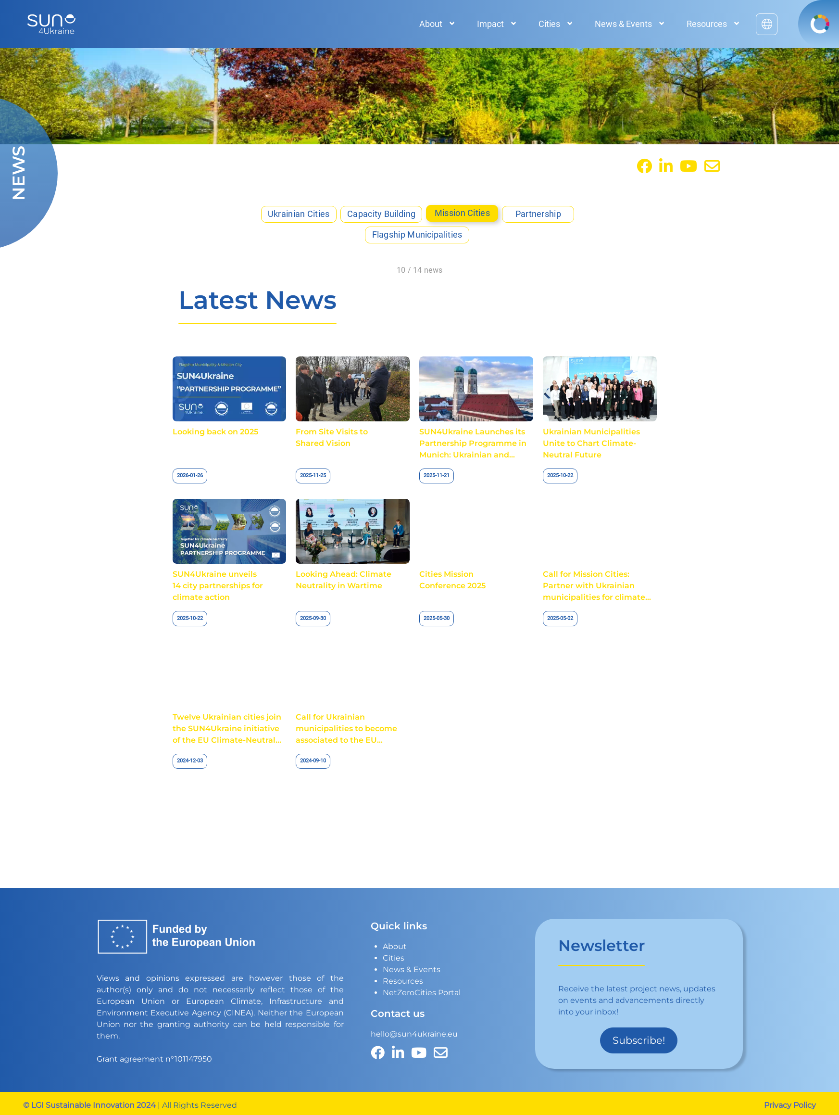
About (395, 946)
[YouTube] (688, 166)
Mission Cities (462, 213)
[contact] (712, 166)
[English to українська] (766, 24)
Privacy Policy (790, 1105)
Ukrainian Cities (299, 214)
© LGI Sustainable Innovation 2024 (89, 1105)
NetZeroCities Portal (422, 992)
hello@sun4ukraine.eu (414, 1034)
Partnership (538, 214)
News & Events (411, 969)
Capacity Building (381, 214)
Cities (393, 958)
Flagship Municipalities (417, 235)
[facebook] (644, 166)
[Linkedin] (666, 166)
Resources (403, 981)
